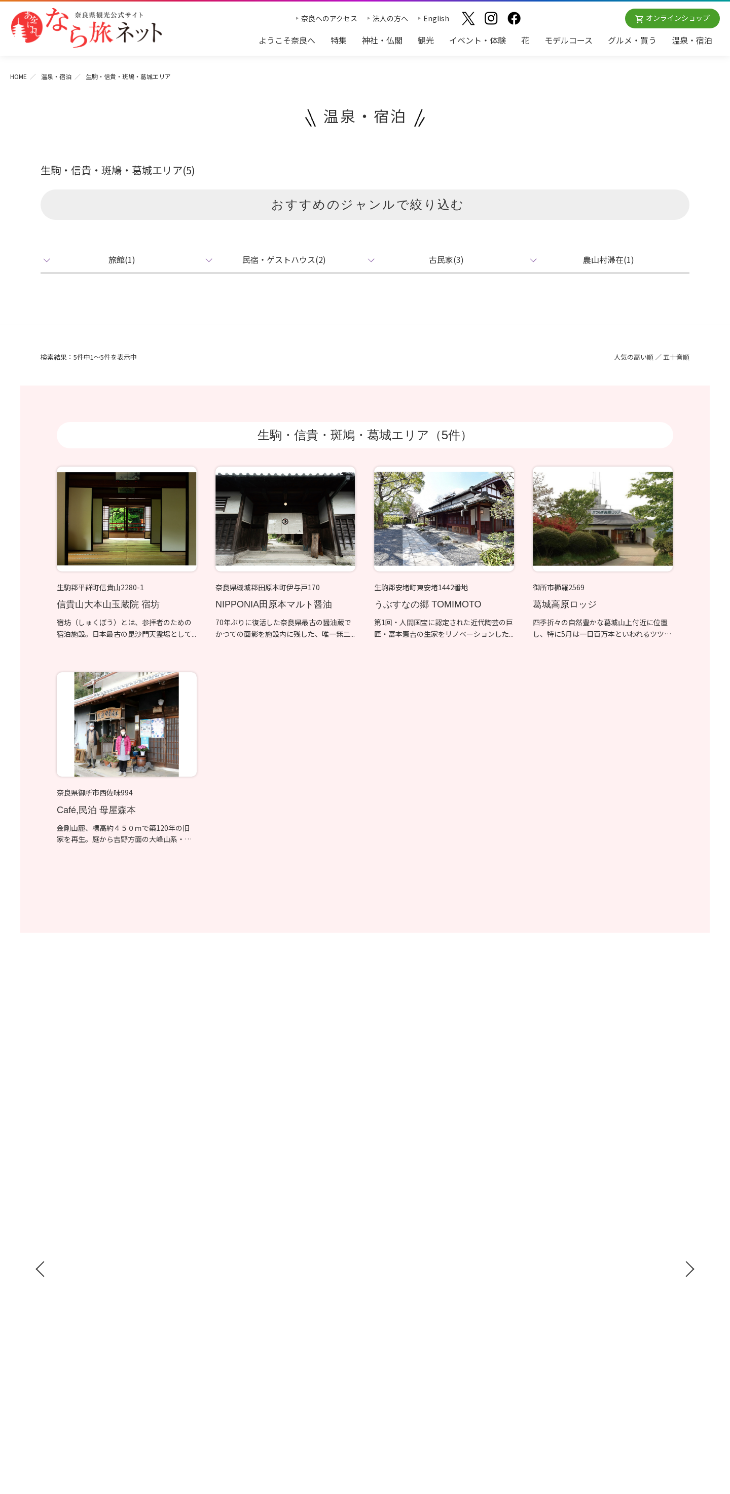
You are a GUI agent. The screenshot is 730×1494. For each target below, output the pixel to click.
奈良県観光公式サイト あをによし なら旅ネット (86, 28)
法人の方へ (390, 18)
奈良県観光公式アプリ (86, 1233)
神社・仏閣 (382, 40)
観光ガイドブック (77, 1196)
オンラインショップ (678, 18)
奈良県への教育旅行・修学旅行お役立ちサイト (606, 1196)
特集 (339, 40)
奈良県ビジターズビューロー (365, 1372)
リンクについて (557, 1284)
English (436, 18)
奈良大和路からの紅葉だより (416, 1221)
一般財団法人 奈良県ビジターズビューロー (578, 1305)
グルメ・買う (632, 40)
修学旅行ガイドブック (86, 1214)
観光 (426, 40)
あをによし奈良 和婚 (405, 1251)
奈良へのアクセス (329, 18)
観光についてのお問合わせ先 (416, 1206)
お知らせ (545, 1158)
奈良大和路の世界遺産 (405, 1177)
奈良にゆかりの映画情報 (571, 1240)
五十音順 (676, 357)
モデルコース (568, 40)
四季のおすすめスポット (409, 1191)
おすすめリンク (397, 1158)
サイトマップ (553, 1254)
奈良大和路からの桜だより (412, 1236)
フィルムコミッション (567, 1225)
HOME (18, 76)
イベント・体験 (477, 40)
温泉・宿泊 (692, 40)
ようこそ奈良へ (287, 40)
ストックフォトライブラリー (578, 1210)
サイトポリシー (557, 1270)
